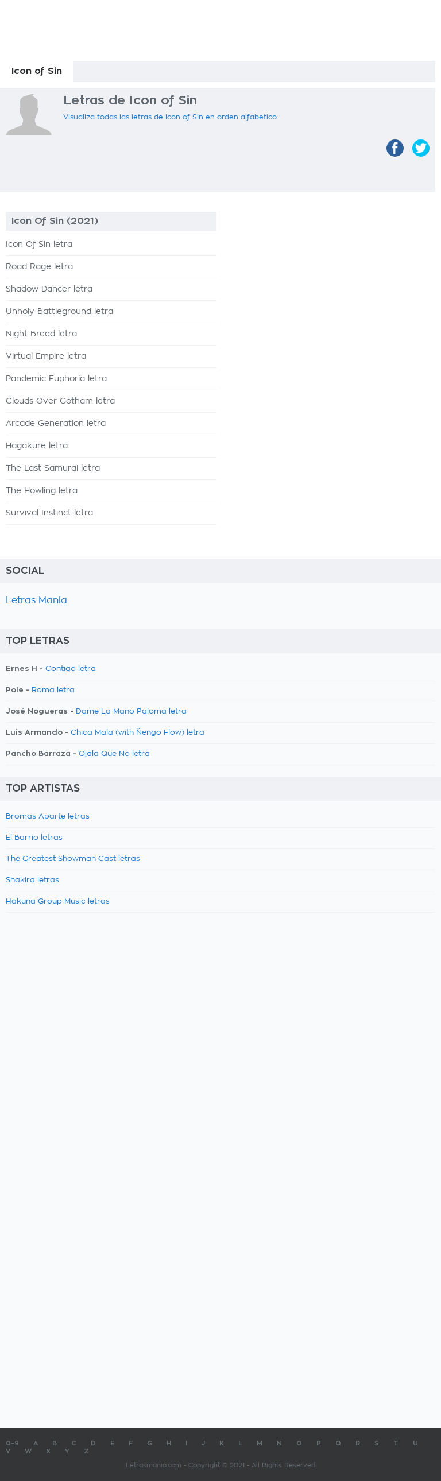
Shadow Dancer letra (49, 289)
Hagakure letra (37, 446)
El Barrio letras (34, 838)
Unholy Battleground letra (59, 312)
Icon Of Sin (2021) (54, 221)
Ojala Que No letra (114, 754)
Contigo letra (70, 669)
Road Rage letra (39, 267)
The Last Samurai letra (53, 468)
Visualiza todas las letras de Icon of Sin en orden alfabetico (170, 117)
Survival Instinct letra (49, 513)
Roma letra (53, 690)
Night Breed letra (41, 334)
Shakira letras (32, 880)
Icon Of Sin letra (39, 245)
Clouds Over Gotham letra (60, 401)
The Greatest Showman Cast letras (73, 859)
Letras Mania (36, 600)
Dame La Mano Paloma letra (131, 711)
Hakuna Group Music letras (58, 901)
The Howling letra (42, 491)
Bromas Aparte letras (48, 816)
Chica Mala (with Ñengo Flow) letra (137, 732)
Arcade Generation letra (56, 424)
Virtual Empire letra (46, 356)
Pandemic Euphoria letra (56, 379)
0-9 (12, 1443)
